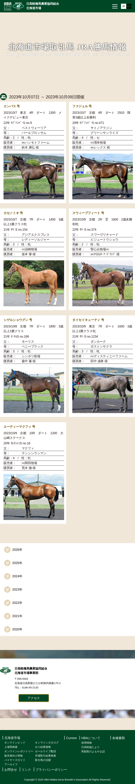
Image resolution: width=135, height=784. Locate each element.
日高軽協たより (90, 747)
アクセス (33, 698)
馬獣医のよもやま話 (93, 751)
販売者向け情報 (13, 755)
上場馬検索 (11, 746)
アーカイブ (11, 764)
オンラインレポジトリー (18, 751)
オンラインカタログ (47, 742)
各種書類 (118, 738)
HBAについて (90, 738)
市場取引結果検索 (45, 755)
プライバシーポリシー (51, 769)
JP (123, 6)
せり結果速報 (43, 746)
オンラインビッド (14, 742)
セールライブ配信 (45, 751)
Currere (71, 738)
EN (129, 6)
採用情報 (86, 742)
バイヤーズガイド (14, 759)
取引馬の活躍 (43, 759)
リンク (26, 769)
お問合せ (10, 769)
